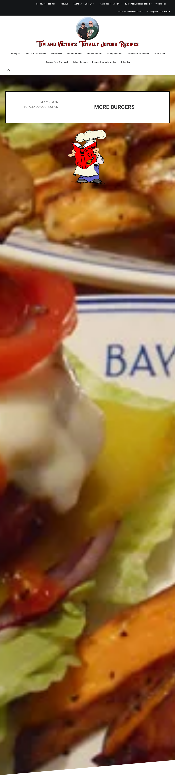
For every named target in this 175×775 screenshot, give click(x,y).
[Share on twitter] (75, 433)
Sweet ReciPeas (22, 721)
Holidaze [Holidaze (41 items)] (157, 634)
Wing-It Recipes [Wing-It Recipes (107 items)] (145, 705)
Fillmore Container (23, 635)
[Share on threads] (79, 433)
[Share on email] (104, 433)
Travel (99, 627)
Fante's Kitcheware (23, 623)
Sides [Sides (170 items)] (143, 684)
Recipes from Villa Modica (104, 62)
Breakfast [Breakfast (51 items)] (157, 572)
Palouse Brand (21, 676)
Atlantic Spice (21, 582)
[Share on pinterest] (83, 433)
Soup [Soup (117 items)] (153, 684)
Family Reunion (104, 582)
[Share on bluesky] (95, 433)
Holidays (100, 599)
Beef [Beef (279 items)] (155, 566)
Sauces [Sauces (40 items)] (143, 675)
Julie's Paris (20, 655)
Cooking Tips (161, 4)
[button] (8, 70)
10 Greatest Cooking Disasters (138, 4)
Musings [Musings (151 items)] (146, 652)
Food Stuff (101, 594)
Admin (76, 769)
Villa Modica (102, 635)
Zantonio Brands (22, 749)
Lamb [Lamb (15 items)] (154, 639)
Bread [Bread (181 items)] (143, 571)
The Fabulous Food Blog (46, 4)
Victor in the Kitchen (106, 631)
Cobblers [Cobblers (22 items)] (158, 606)
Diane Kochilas (21, 619)
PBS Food (19, 680)
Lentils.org (19, 668)
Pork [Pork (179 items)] (142, 662)
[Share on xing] (99, 433)
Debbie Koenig (21, 615)
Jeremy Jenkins (22, 651)
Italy (98, 603)
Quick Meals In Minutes (108, 615)
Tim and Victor (27, 769)
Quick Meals (159, 54)
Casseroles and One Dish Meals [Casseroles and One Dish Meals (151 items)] (150, 592)
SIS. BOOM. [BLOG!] (24, 713)
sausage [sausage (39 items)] (154, 675)
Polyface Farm (21, 688)
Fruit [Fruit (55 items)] (151, 626)
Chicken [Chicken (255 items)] (146, 601)
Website (122, 487)
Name (9, 487)
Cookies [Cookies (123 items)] (145, 610)
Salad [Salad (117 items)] (143, 667)
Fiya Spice (19, 639)
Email (65, 487)
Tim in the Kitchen (105, 623)
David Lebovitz (21, 610)
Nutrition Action (22, 672)
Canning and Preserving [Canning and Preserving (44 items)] (150, 581)
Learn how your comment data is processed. (70, 513)
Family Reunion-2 (115, 54)
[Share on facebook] (71, 433)
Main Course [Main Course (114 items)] (149, 644)
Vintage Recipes (22, 733)
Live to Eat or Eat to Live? (85, 4)
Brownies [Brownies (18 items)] (143, 576)
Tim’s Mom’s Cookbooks (35, 54)
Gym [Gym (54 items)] (154, 630)
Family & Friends (74, 54)
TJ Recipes (15, 54)
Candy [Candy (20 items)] (141, 579)
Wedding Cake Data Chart (158, 12)
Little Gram (101, 607)
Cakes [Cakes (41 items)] (153, 576)
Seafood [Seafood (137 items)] (145, 679)
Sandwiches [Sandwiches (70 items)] (147, 672)
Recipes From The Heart (57, 62)
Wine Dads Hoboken (24, 745)
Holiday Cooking (80, 62)
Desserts (100, 574)
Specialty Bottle (22, 717)
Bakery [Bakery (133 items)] (144, 566)
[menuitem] (47, 4)
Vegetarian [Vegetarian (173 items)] (148, 698)
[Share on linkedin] (87, 433)
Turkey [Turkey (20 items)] (142, 689)
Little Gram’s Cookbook (138, 54)
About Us (65, 4)
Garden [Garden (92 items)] (144, 630)
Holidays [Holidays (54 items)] (144, 634)
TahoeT (68, 769)
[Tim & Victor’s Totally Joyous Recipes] (87, 32)
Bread (99, 570)
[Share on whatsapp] (91, 433)
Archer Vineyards (23, 578)
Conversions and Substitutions (129, 12)
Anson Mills (20, 574)
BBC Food (19, 586)
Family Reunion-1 (95, 54)
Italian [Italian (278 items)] (144, 639)
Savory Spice (20, 700)
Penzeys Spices (22, 684)
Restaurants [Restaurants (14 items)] (153, 663)
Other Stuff (126, 62)
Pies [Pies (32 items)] (149, 656)
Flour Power (56, 54)
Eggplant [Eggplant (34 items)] (144, 622)
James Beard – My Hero (111, 4)
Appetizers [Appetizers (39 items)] (145, 562)
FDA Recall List (22, 627)
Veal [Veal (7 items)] (151, 694)
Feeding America (22, 631)
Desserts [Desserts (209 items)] (147, 617)
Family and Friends (105, 578)
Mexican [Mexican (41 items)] (144, 648)
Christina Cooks (22, 598)
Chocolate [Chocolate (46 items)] (145, 606)
